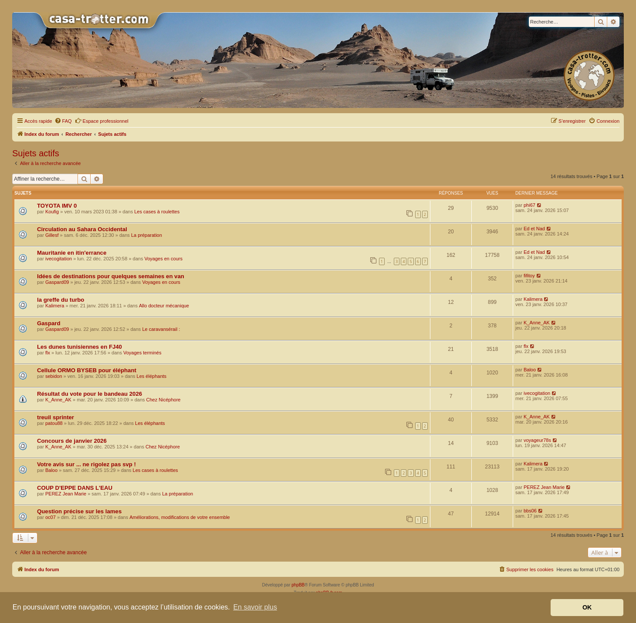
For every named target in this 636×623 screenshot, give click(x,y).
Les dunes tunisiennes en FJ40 (79, 346)
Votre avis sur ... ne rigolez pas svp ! (86, 464)
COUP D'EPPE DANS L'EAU (74, 488)
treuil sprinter (55, 417)
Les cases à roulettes (156, 211)
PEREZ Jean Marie (65, 493)
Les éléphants (152, 376)
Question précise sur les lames (79, 511)
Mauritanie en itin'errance (71, 252)
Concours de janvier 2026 (72, 441)
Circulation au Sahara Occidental (82, 229)
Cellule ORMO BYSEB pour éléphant (86, 370)
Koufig (52, 211)
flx (47, 352)
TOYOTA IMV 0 (57, 205)
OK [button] (587, 607)
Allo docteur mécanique (164, 305)
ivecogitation (58, 258)
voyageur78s (537, 440)
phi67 (529, 205)
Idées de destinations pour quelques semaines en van (110, 276)
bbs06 (530, 510)
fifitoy (529, 275)
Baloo (530, 369)
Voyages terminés (142, 352)
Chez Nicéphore (163, 399)
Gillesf (52, 235)
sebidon (53, 376)
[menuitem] (63, 121)
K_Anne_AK (537, 322)
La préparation (146, 235)
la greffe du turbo (60, 299)
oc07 (50, 517)
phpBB (297, 585)
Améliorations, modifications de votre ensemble (179, 517)
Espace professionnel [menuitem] (102, 121)
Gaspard (49, 323)
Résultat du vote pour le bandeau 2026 (89, 394)
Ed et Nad (534, 228)
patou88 (54, 423)
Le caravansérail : (161, 329)
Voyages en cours (163, 258)
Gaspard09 (57, 282)
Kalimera (54, 305)
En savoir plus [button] (255, 607)
